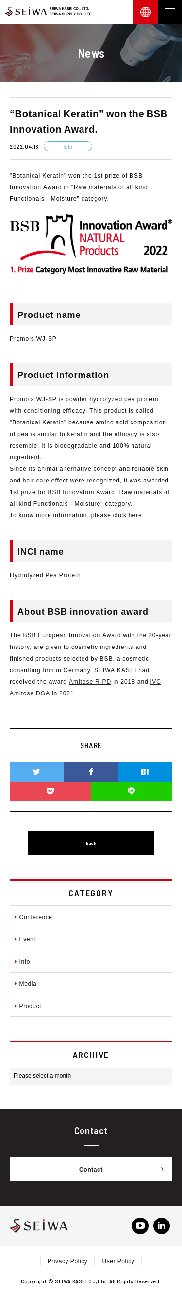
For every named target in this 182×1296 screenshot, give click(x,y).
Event (25, 938)
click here (127, 515)
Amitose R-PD (90, 681)
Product (28, 1005)
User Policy (118, 1260)
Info (22, 961)
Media (25, 983)
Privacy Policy (68, 1260)
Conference (33, 916)
